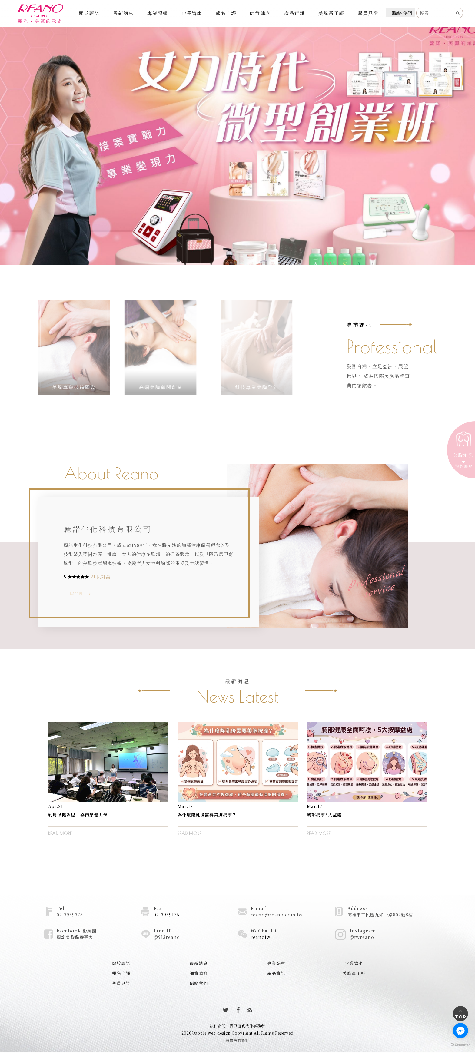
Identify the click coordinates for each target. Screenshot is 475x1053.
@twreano (362, 937)
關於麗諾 (89, 13)
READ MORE (60, 833)
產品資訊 (294, 13)
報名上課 (226, 13)
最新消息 (123, 13)
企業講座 (191, 13)
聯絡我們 (402, 13)
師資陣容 (260, 13)
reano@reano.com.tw (277, 915)
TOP (460, 1017)
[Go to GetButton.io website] (460, 1044)
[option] (108, 783)
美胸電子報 (331, 13)
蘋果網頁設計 (237, 1040)
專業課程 (157, 13)
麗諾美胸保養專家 (75, 937)
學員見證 (368, 13)
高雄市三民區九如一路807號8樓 (380, 915)
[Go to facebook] (460, 1030)
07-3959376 (70, 915)
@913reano (167, 937)
